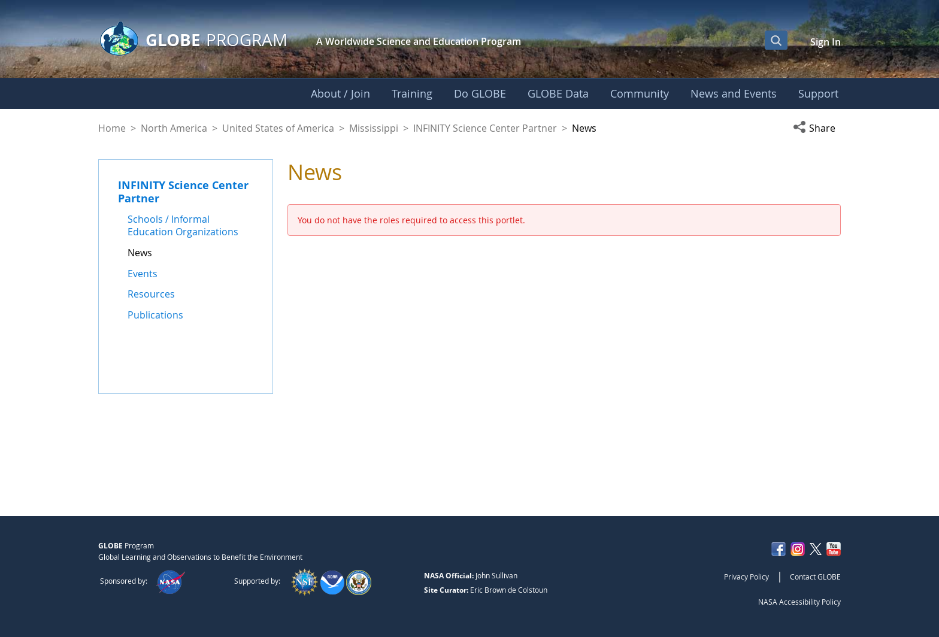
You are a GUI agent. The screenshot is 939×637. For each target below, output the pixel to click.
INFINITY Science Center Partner (485, 128)
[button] (817, 128)
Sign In (825, 41)
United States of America (278, 128)
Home (112, 128)
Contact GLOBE (815, 576)
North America (174, 128)
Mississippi (373, 128)
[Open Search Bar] (776, 40)
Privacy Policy (746, 576)
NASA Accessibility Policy (799, 601)
